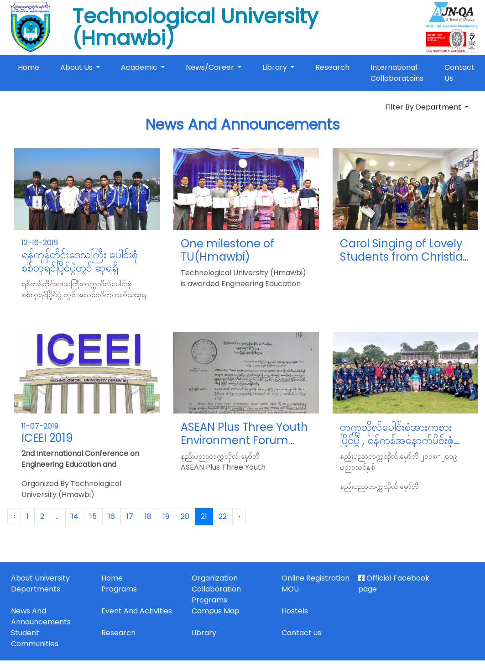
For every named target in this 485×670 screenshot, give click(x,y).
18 (148, 516)
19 (166, 516)
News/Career (211, 67)
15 (93, 516)
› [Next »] (239, 516)
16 (111, 516)
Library (275, 67)
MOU (290, 589)
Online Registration (315, 578)
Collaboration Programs (216, 594)
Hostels (295, 611)
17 (129, 516)
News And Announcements (41, 616)
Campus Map (216, 611)
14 (74, 516)
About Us (77, 67)
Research (332, 67)
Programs (119, 589)
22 (223, 516)
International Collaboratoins (396, 73)
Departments (35, 589)
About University (40, 578)
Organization (215, 578)
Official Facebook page (393, 583)
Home (30, 67)
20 (185, 516)
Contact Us (459, 73)
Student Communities (34, 638)
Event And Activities (136, 611)
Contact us (301, 633)
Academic (140, 67)
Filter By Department (424, 107)
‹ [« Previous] (14, 516)
